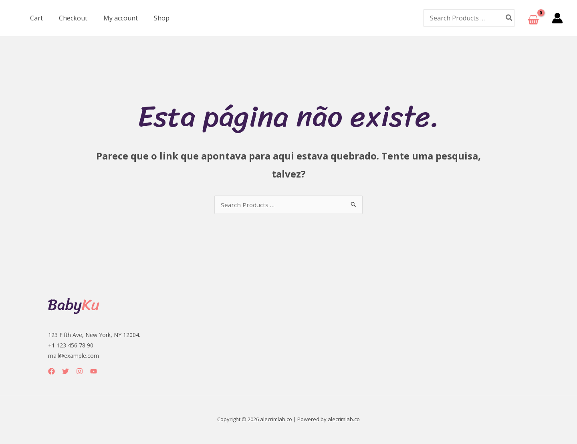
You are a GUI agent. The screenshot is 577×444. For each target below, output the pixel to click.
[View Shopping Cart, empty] (533, 18)
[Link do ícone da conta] (557, 18)
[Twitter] (65, 372)
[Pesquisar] (509, 18)
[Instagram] (79, 372)
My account (112, 18)
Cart (34, 18)
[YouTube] (93, 372)
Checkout (68, 18)
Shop (150, 18)
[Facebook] (51, 372)
